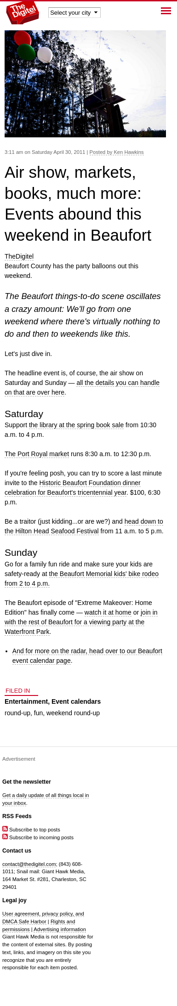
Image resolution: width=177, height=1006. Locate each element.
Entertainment (26, 701)
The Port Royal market (37, 454)
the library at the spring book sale (76, 425)
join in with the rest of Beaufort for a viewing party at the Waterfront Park (81, 622)
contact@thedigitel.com (29, 864)
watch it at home (108, 612)
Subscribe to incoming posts (38, 837)
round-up (17, 713)
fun (38, 713)
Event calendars (76, 701)
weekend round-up (73, 713)
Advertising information (60, 929)
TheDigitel (19, 256)
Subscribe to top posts (31, 829)
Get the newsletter (26, 782)
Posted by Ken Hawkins (117, 152)
